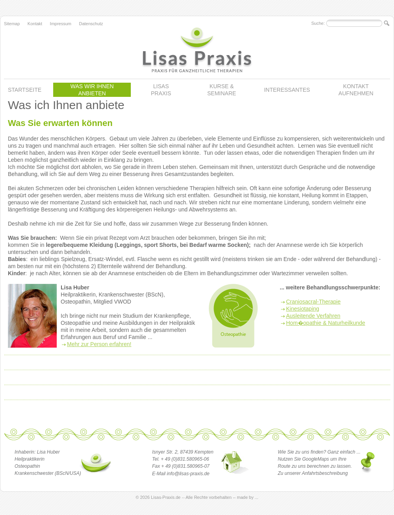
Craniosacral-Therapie (313, 301)
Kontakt (35, 23)
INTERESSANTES (287, 90)
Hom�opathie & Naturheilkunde (325, 323)
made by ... (247, 497)
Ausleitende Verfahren (313, 316)
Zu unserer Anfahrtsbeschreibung (313, 473)
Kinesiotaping (302, 309)
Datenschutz (91, 23)
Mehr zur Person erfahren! (99, 344)
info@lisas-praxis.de (188, 473)
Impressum (60, 23)
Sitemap (12, 23)
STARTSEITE (24, 90)
